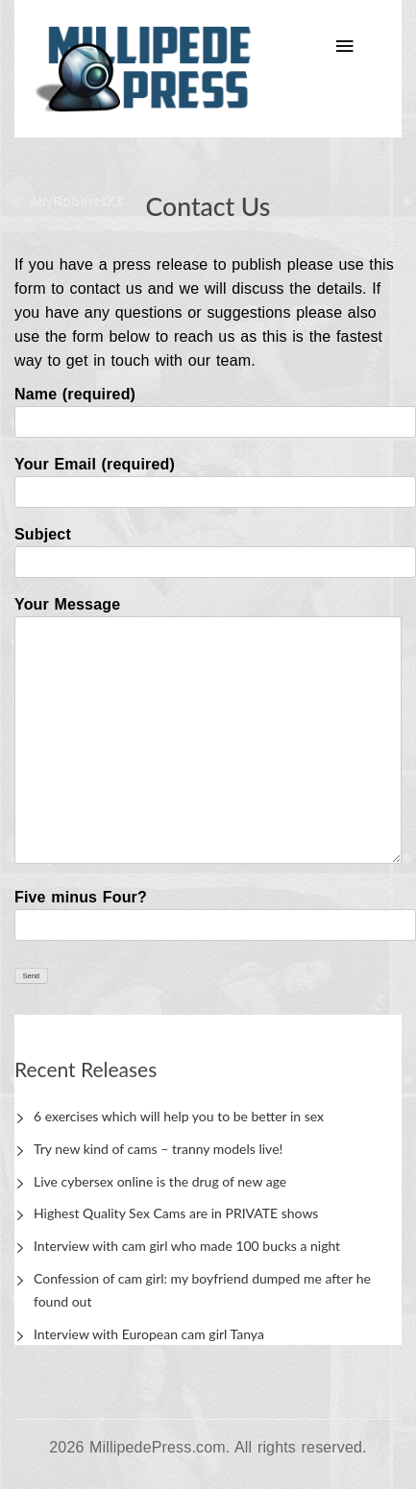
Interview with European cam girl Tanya (149, 1334)
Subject (208, 548)
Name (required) (208, 408)
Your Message (208, 731)
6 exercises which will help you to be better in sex (179, 1116)
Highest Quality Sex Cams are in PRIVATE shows (176, 1213)
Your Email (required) (208, 478)
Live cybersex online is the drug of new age (160, 1181)
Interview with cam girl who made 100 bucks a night (187, 1245)
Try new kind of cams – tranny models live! (158, 1149)
